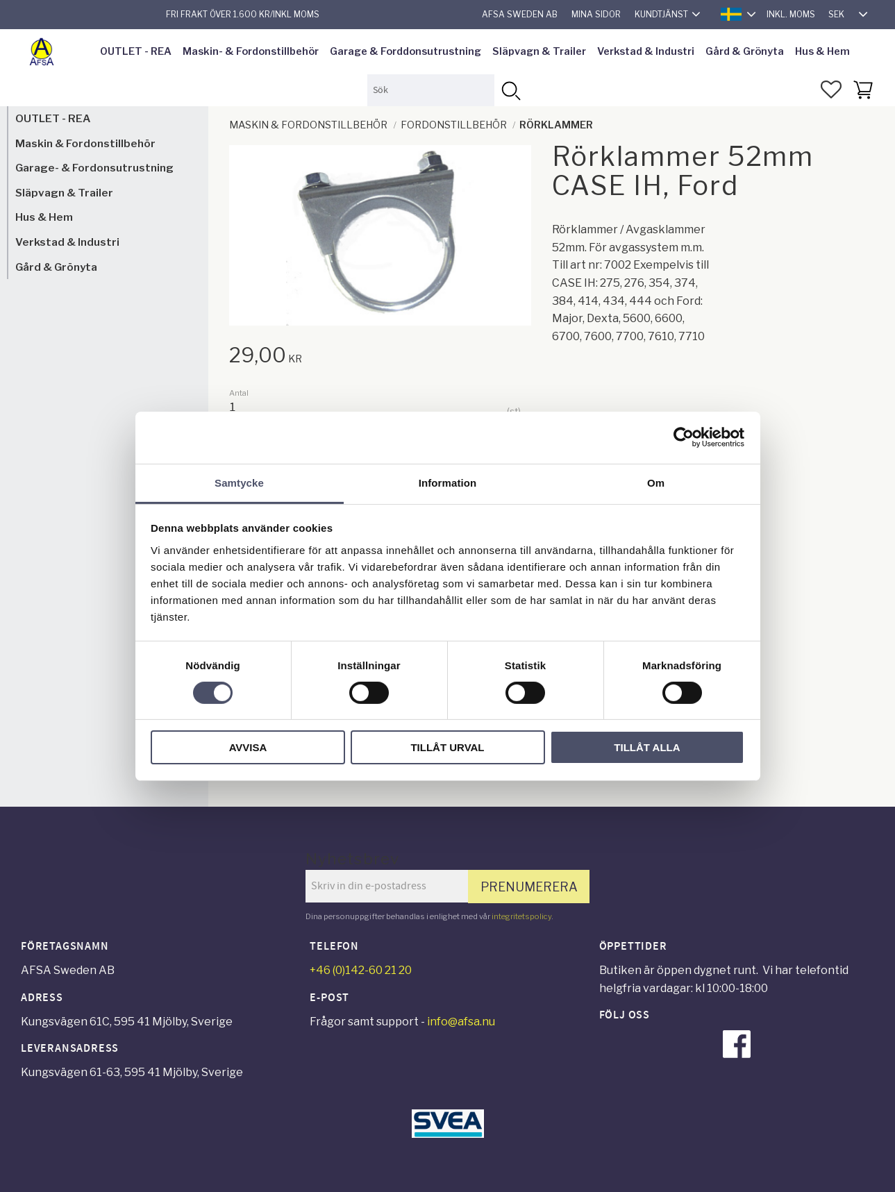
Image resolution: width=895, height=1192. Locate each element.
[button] (831, 89)
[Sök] (510, 90)
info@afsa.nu (461, 1021)
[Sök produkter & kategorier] (430, 90)
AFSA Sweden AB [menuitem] (520, 14)
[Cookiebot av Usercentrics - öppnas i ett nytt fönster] (683, 437)
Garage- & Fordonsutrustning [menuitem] (94, 167)
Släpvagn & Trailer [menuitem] (539, 51)
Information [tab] (448, 482)
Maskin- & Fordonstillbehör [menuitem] (251, 51)
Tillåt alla (647, 747)
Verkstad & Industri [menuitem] (645, 51)
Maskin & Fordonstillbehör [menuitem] (85, 143)
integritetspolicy (521, 916)
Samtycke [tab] (239, 482)
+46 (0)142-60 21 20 (361, 970)
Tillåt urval (447, 747)
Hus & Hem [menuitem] (822, 51)
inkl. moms (791, 14)
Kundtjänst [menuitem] (661, 14)
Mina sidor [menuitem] (596, 14)
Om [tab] (655, 482)
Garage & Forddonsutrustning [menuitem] (405, 51)
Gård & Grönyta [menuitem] (744, 51)
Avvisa (248, 747)
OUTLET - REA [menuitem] (136, 51)
